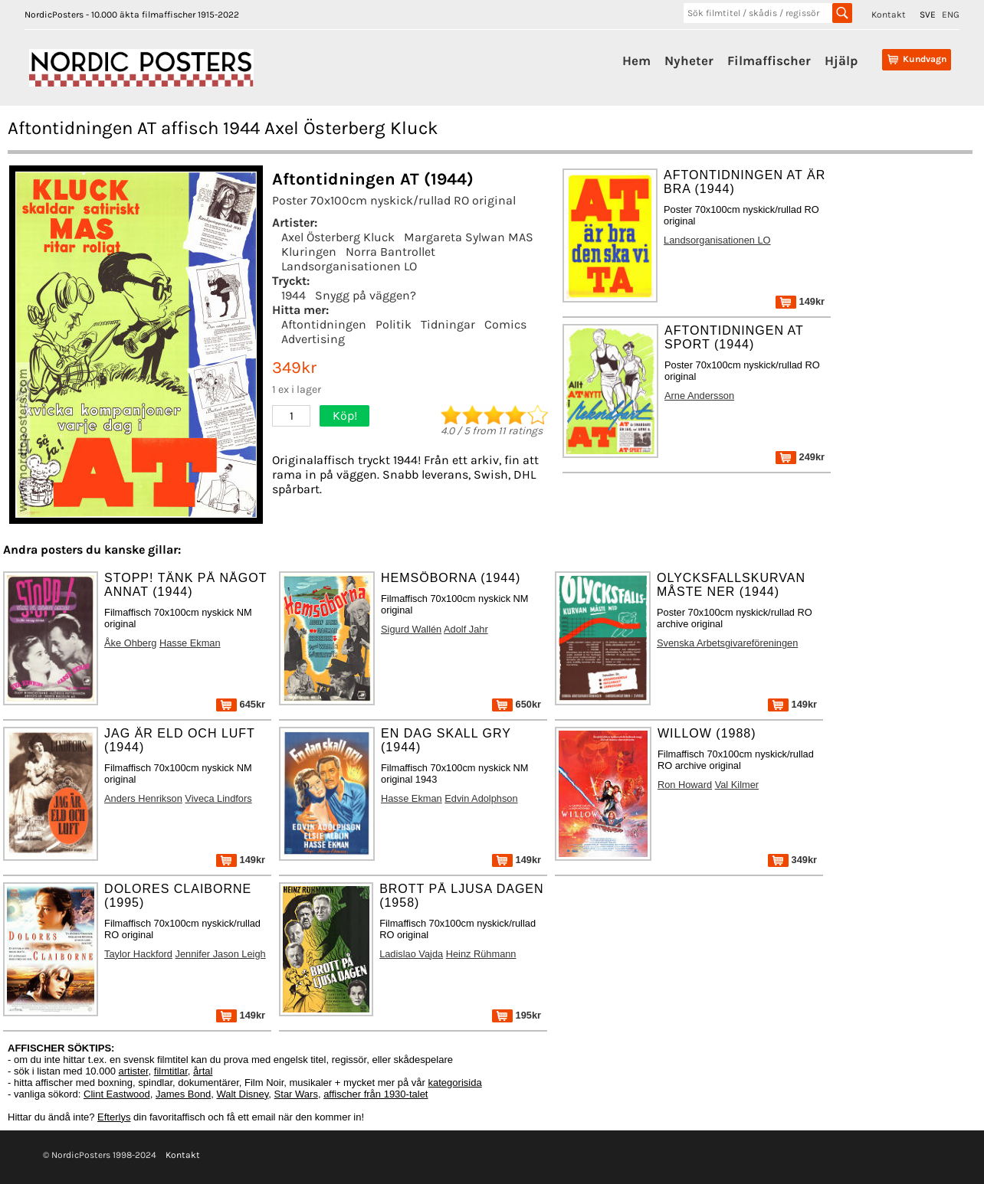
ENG (950, 14)
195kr (516, 1015)
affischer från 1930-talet (375, 1094)
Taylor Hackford (138, 954)
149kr (800, 301)
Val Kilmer (737, 784)
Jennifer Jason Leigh (220, 954)
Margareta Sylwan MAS (468, 237)
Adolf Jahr (466, 629)
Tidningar (448, 324)
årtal (202, 1071)
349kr (792, 859)
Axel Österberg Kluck (338, 237)
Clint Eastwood (117, 1094)
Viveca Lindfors (218, 798)
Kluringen (308, 251)
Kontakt (888, 14)
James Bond (183, 1094)
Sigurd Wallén (411, 629)
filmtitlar (171, 1071)
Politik (394, 324)
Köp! (345, 415)
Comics (505, 324)
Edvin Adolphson (480, 798)
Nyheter (688, 60)
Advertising (313, 339)
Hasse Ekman (190, 643)
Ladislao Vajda (411, 954)
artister (134, 1071)
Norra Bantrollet (390, 251)
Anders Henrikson (143, 798)
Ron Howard (685, 784)
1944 (293, 295)
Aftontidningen (323, 324)
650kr (516, 704)
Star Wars (296, 1094)
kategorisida (455, 1082)
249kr (800, 457)
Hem (636, 60)
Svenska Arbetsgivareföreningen (727, 643)
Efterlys (113, 1117)
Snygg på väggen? (365, 295)
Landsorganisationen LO (349, 266)
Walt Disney (242, 1094)
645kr (240, 704)
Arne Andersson (699, 395)
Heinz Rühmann (481, 954)
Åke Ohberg (130, 643)
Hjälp (841, 60)
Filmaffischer (769, 60)
